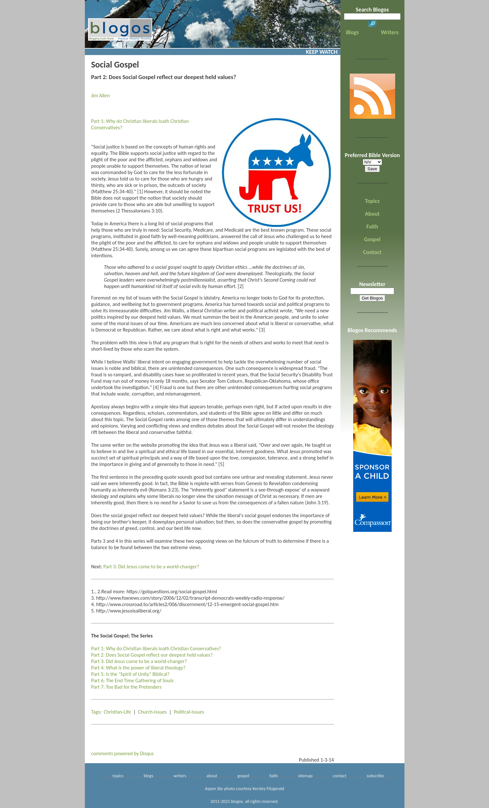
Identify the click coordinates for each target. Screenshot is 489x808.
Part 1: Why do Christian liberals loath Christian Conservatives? (156, 648)
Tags (95, 712)
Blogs (352, 32)
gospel (243, 776)
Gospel (372, 239)
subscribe (375, 776)
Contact (372, 252)
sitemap (305, 776)
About (372, 213)
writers (180, 776)
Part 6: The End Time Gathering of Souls (132, 680)
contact (339, 776)
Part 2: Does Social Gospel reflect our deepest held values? (152, 655)
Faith (372, 226)
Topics (372, 200)
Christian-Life (117, 712)
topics (118, 776)
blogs (148, 776)
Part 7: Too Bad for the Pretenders (126, 687)
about (212, 776)
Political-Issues (189, 712)
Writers (390, 32)
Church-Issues (152, 712)
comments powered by (122, 753)
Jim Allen (100, 95)
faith (273, 776)
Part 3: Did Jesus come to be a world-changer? (151, 567)
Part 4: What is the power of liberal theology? (138, 668)
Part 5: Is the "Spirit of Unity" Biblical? (130, 674)
